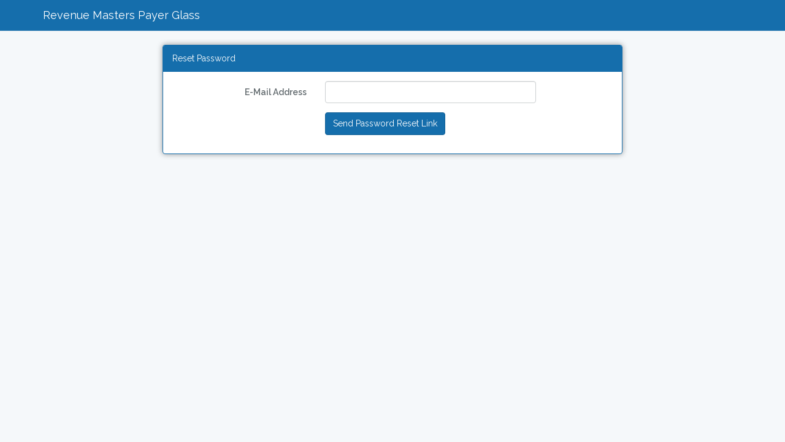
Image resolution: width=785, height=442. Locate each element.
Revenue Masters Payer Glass (121, 15)
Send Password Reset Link (385, 123)
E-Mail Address (276, 92)
